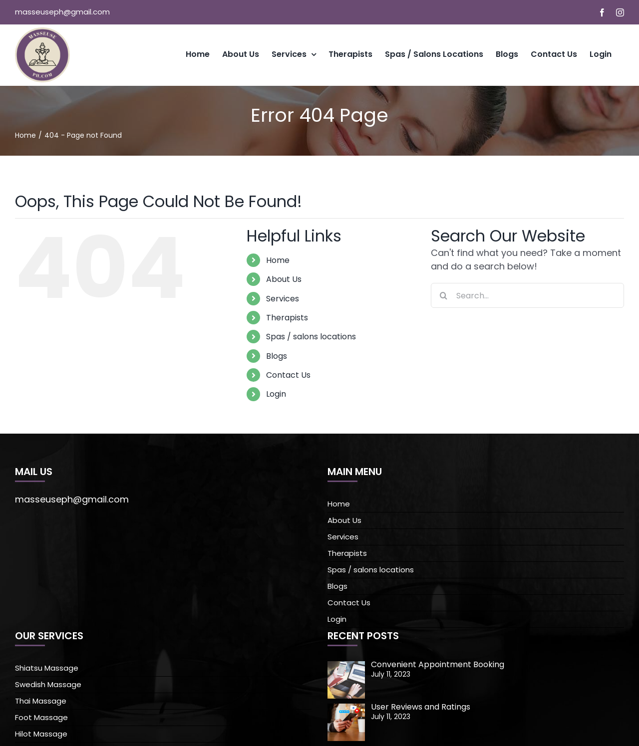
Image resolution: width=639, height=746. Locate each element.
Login (276, 394)
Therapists (287, 317)
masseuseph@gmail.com (62, 11)
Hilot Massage (41, 734)
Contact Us (288, 375)
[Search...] (527, 295)
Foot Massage (41, 717)
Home (278, 260)
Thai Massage (40, 701)
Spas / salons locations (311, 336)
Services (282, 298)
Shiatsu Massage (46, 668)
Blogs (276, 356)
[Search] (443, 295)
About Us (284, 279)
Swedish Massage (48, 684)
